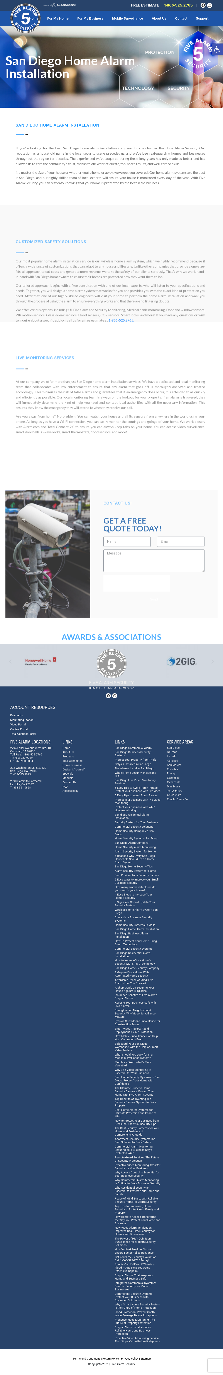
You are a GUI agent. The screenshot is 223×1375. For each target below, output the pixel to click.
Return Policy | (111, 1358)
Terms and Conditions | (87, 1358)
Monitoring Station (22, 720)
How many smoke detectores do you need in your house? (135, 888)
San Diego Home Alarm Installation (137, 929)
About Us (159, 18)
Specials (68, 773)
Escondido (173, 778)
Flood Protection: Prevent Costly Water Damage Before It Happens (136, 1313)
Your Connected (73, 760)
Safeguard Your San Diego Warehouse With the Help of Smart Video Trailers (136, 1047)
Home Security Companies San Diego (134, 832)
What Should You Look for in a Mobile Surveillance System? (133, 1056)
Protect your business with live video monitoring (137, 801)
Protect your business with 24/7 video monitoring (135, 808)
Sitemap (145, 1358)
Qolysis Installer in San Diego (133, 764)
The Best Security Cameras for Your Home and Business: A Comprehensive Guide (137, 1131)
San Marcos (174, 765)
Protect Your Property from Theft (135, 759)
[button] (217, 49)
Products (68, 756)
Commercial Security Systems (133, 948)
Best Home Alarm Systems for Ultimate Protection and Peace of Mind (135, 1113)
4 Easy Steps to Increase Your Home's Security (133, 896)
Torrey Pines (174, 790)
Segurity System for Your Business (136, 822)
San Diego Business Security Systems (132, 753)
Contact (181, 18)
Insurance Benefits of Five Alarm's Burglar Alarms (136, 996)
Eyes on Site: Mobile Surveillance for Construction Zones (137, 1022)
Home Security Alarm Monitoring (135, 847)
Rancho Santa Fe (177, 799)
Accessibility (70, 790)
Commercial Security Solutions (134, 826)
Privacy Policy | (130, 1358)
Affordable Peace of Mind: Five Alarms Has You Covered (134, 981)
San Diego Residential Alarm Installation (132, 954)
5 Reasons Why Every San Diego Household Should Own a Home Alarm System (135, 859)
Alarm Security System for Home (135, 851)
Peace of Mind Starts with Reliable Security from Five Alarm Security (136, 1200)
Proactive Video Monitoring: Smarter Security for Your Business (137, 1166)
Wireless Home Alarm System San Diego (136, 911)
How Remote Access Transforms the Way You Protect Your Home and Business (137, 1220)
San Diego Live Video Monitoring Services (135, 782)
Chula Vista (174, 795)
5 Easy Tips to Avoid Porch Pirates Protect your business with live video (137, 789)
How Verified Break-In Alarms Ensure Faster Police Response (134, 1251)
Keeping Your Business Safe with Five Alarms (135, 1004)
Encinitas (172, 769)
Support (202, 18)
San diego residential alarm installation (132, 816)
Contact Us (69, 782)
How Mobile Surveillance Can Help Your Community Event (136, 1037)
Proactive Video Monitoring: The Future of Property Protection (135, 1321)
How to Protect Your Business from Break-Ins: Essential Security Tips (137, 1122)
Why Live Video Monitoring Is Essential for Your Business (133, 1071)
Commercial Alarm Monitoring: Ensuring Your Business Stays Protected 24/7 (134, 1150)
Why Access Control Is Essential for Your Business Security (137, 1174)
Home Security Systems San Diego (136, 838)
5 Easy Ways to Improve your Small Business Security (137, 881)
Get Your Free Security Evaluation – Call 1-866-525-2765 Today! (137, 1258)
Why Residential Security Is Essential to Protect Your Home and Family (137, 1191)
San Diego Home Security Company (137, 968)
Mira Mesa (173, 786)
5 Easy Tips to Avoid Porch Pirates (136, 795)
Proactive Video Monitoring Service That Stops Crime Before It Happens (137, 1340)
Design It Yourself (74, 769)
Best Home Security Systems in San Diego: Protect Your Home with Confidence (137, 1080)
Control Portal (19, 729)
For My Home (58, 18)
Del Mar (172, 752)
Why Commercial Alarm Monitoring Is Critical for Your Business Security (137, 1181)
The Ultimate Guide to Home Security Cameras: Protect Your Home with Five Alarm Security (134, 1091)
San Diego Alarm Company (131, 842)
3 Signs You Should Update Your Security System (135, 904)
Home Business (72, 765)
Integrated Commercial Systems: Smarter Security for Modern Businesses (135, 1286)
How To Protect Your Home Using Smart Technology (136, 942)
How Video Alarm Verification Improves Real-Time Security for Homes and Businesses (135, 1231)
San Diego (173, 748)
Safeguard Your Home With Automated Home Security (132, 974)
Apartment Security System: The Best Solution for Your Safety (135, 1140)
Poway (171, 773)
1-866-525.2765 (178, 5)
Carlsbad (172, 760)
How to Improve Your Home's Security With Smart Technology (135, 962)
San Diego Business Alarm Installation (131, 935)
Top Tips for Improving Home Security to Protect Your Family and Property (137, 1209)
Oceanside (173, 782)
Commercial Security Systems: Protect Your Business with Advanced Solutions (134, 1297)
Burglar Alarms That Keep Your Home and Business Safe (134, 1277)
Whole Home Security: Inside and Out (135, 774)
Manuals (68, 778)
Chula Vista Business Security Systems (133, 919)
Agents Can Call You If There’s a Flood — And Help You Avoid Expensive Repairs (135, 1268)
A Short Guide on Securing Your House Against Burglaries (134, 989)
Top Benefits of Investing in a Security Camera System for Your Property (135, 1102)
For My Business (90, 18)
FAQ (65, 786)
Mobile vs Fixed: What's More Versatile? (133, 1064)
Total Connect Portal (23, 733)
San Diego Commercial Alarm (133, 748)
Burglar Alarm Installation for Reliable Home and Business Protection (133, 1330)
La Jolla (171, 756)
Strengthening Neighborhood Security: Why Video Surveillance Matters (135, 1013)
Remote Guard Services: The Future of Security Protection (137, 1159)
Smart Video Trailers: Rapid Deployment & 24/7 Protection (134, 1030)
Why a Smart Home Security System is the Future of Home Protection (137, 1306)
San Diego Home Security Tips (134, 866)
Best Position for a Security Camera (137, 875)
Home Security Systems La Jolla (135, 925)
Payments (16, 715)
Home (34, 18)
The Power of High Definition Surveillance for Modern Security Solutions (135, 1242)
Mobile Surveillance (127, 18)
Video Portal (18, 724)
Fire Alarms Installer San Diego (134, 768)
